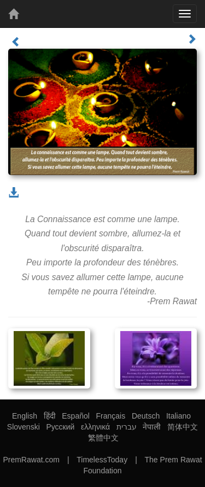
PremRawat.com (31, 459)
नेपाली (152, 426)
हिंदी (50, 415)
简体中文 (182, 426)
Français (111, 415)
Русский (60, 426)
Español (76, 415)
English (24, 415)
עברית (126, 426)
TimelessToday (102, 459)
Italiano (178, 415)
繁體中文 (103, 437)
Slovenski (23, 426)
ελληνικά (95, 426)
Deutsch (146, 415)
